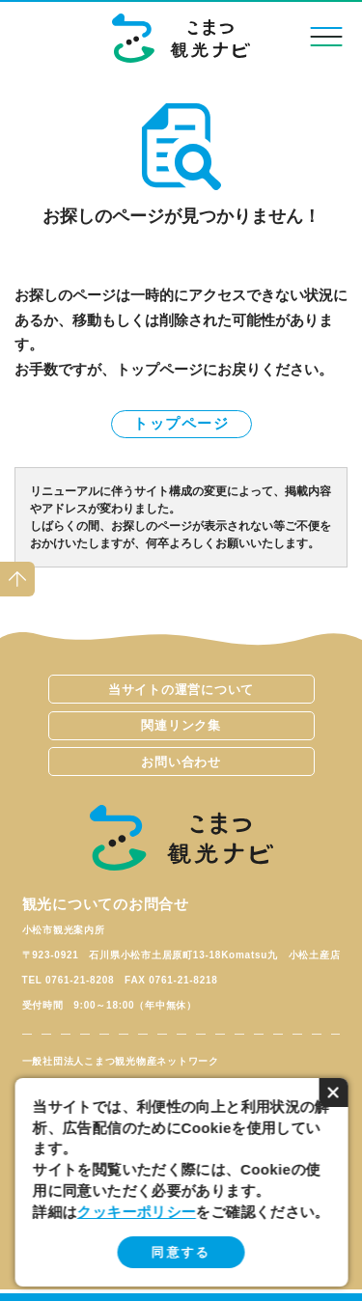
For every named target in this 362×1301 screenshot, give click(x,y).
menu (325, 36)
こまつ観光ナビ (181, 38)
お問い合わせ (181, 762)
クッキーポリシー (136, 1212)
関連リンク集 (181, 725)
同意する (181, 1252)
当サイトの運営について (181, 689)
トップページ (181, 423)
